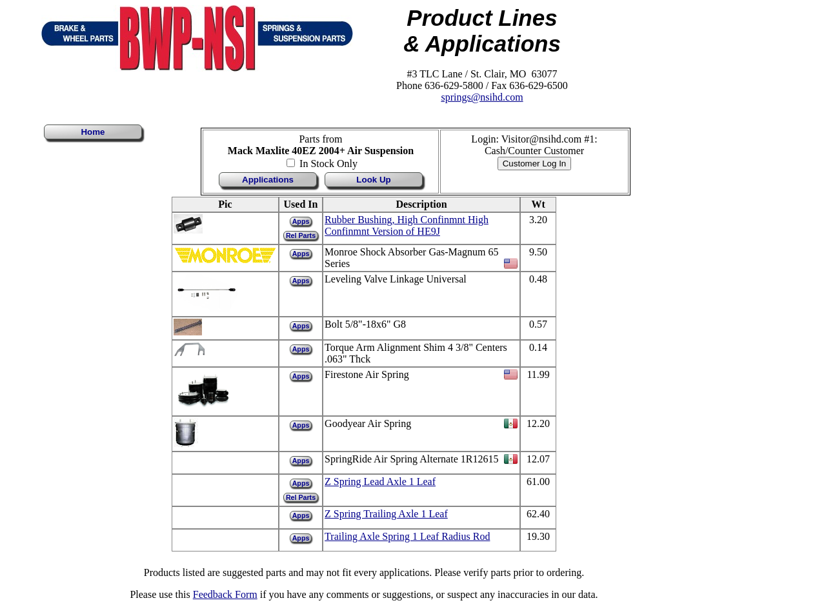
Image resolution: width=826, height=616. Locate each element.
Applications (268, 179)
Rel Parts (301, 235)
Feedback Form (225, 594)
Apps (301, 221)
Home (93, 132)
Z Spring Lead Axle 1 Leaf (380, 481)
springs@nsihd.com (482, 97)
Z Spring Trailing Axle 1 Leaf (386, 513)
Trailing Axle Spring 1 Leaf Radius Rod (407, 536)
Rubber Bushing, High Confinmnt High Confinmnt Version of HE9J (407, 225)
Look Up (373, 179)
